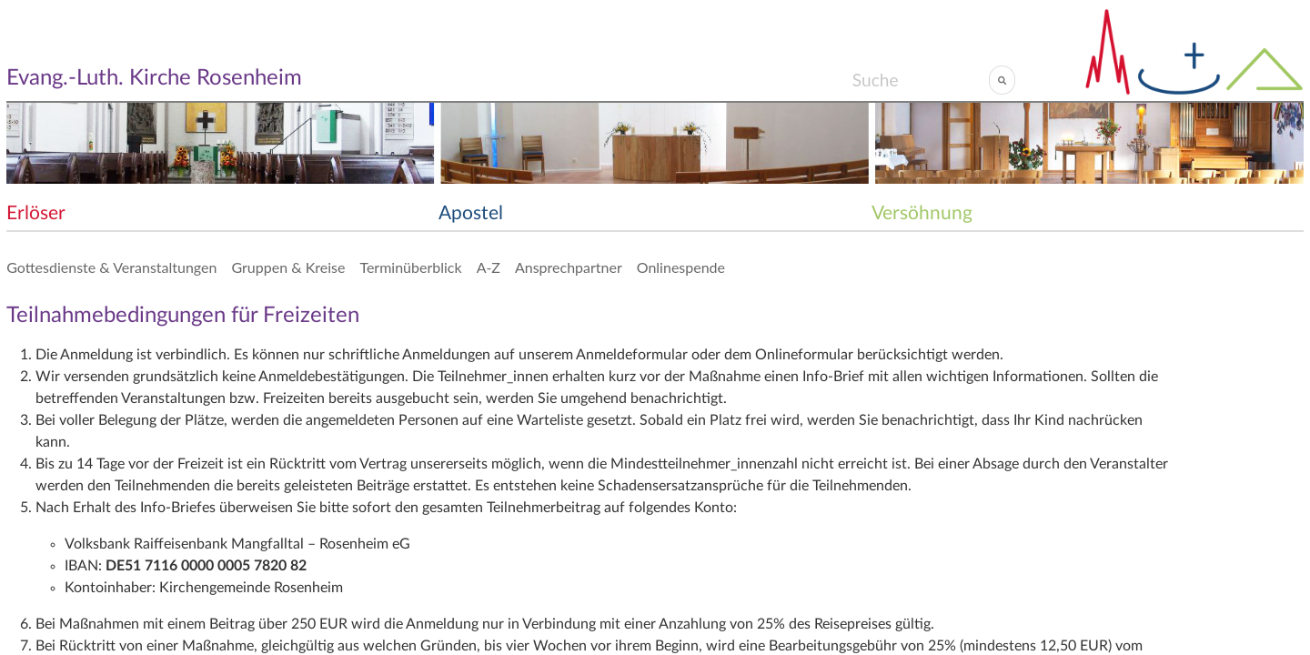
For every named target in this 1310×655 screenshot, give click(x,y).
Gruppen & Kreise (288, 267)
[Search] (920, 80)
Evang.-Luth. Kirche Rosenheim (154, 78)
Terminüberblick (410, 267)
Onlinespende (681, 267)
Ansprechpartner (568, 267)
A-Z (488, 267)
